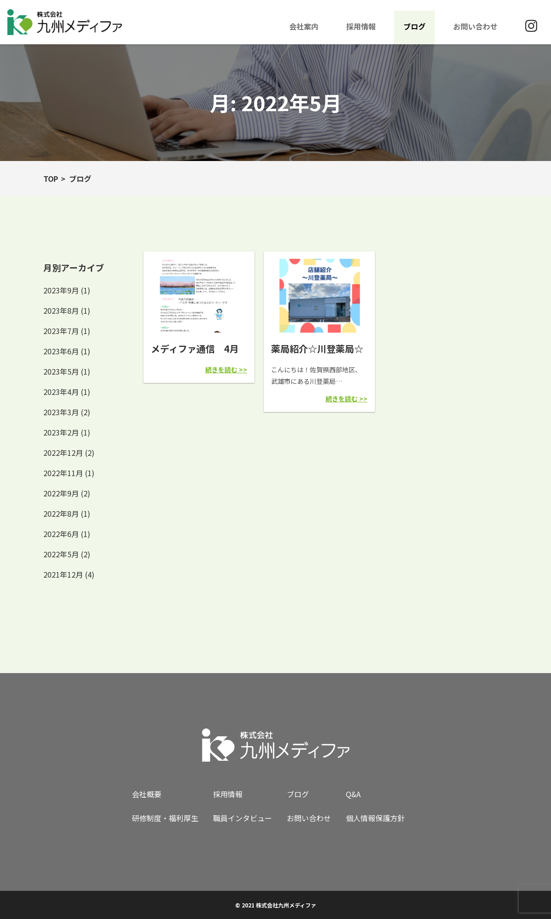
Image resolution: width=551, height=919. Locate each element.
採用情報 (361, 26)
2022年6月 (61, 533)
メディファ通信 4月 (195, 348)
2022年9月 (61, 493)
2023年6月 (61, 351)
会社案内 (304, 26)
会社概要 (146, 794)
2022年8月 (61, 513)
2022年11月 (63, 472)
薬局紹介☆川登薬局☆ (317, 348)
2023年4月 (61, 391)
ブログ (414, 26)
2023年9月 (61, 290)
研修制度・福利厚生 (165, 818)
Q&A (353, 794)
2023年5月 (61, 371)
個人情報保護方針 (375, 818)
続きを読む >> (226, 369)
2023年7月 (61, 330)
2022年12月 (63, 452)
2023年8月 (61, 310)
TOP (50, 178)
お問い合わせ (475, 26)
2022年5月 (61, 554)
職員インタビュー (242, 818)
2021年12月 (63, 574)
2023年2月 (61, 432)
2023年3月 (61, 412)
